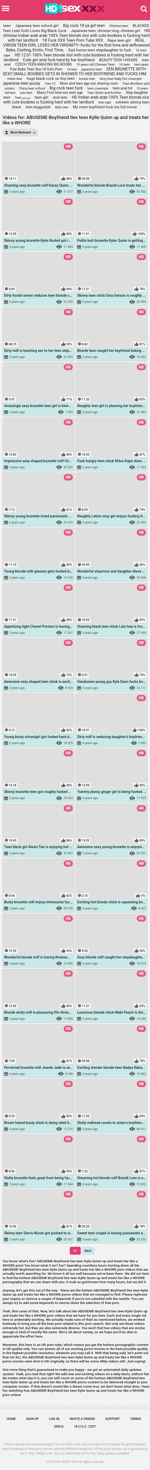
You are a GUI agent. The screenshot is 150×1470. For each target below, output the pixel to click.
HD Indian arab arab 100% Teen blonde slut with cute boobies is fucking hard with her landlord (76, 99)
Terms (135, 1419)
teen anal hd (122, 88)
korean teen (87, 79)
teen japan (141, 64)
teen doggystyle (38, 107)
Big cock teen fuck (66, 88)
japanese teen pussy (21, 83)
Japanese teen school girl (37, 25)
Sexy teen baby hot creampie (121, 79)
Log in (54, 1419)
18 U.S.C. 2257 (85, 1426)
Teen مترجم (22, 97)
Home (11, 1419)
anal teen (60, 97)
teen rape (104, 102)
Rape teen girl (119, 40)
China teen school (32, 88)
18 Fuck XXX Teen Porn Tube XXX (72, 40)
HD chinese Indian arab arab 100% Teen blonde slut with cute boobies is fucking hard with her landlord (76, 35)
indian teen (14, 79)
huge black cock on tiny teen (51, 78)
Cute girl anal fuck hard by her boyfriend (59, 59)
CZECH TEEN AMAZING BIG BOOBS (43, 64)
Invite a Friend (82, 1419)
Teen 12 (50, 83)
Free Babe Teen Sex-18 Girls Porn (36, 69)
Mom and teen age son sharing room (89, 83)
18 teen (72, 69)
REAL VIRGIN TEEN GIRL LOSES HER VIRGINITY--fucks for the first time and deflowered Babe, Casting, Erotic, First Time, (76, 45)
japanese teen (91, 69)
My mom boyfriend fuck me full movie (105, 107)
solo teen (26, 93)
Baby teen (62, 107)
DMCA (59, 1426)
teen (7, 25)
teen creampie (97, 88)
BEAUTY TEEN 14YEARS (118, 60)
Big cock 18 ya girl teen (84, 25)
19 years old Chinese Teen (95, 64)
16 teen (124, 64)
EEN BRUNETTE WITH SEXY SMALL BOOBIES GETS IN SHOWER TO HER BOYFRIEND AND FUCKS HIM (74, 71)
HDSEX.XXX (70, 1462)
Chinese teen (118, 26)
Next (88, 1251)
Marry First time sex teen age (60, 93)
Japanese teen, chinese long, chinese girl (105, 30)
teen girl (41, 97)
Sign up (32, 1419)
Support (112, 1419)
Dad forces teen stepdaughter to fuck (99, 50)
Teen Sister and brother (104, 93)
